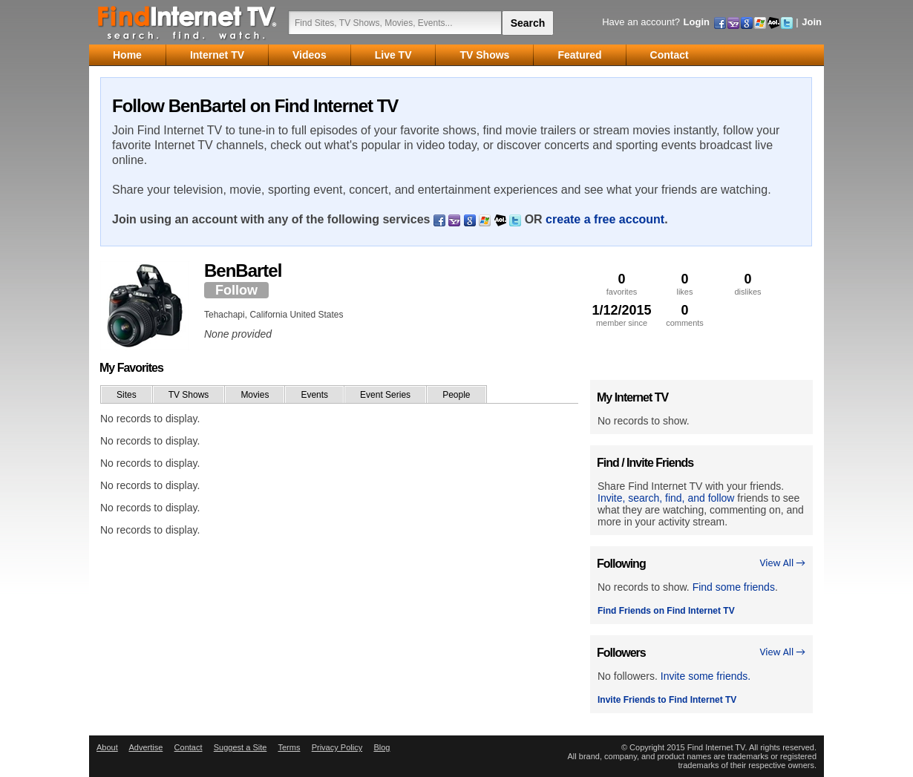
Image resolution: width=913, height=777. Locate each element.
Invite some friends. (705, 676)
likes (684, 284)
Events (314, 395)
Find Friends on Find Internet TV (666, 611)
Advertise (145, 747)
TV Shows (188, 395)
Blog (381, 747)
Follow (236, 290)
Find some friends (734, 587)
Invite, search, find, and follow (666, 498)
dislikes (747, 284)
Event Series (385, 395)
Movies (254, 395)
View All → (782, 563)
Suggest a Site (240, 747)
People (456, 395)
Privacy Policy (337, 747)
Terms (289, 747)
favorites (621, 284)
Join (812, 21)
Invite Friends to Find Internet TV (667, 700)
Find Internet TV (188, 22)
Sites (127, 395)
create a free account (605, 219)
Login (697, 21)
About (107, 747)
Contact (188, 747)
